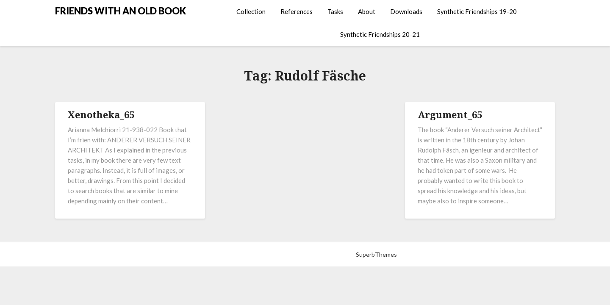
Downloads (406, 11)
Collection (251, 11)
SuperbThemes (376, 254)
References (296, 11)
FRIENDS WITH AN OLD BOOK (120, 11)
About (366, 11)
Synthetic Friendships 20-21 (380, 34)
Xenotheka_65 (101, 114)
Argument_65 (450, 114)
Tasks (335, 11)
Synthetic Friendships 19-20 (477, 11)
